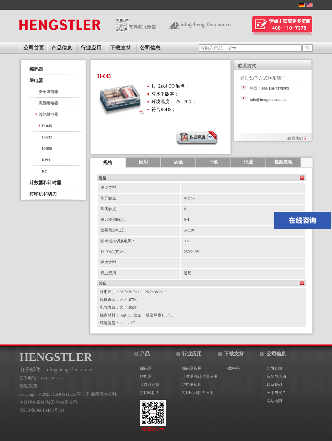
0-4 (186, 219)
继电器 (36, 80)
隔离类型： (110, 262)
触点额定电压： (114, 251)
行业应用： (110, 273)
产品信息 (61, 48)
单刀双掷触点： (114, 219)
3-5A (188, 241)
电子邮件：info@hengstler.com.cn (56, 369)
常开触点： (110, 198)
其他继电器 (48, 114)
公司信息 (150, 48)
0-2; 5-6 (190, 198)
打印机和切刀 (43, 194)
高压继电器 (48, 103)
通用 (188, 273)
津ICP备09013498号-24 (41, 410)
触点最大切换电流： (118, 241)
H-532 (47, 137)
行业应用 (91, 48)
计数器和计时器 (45, 182)
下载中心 (232, 368)
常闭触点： (110, 209)
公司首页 (33, 48)
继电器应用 (192, 384)
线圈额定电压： (114, 230)
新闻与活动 (276, 376)
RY (44, 171)
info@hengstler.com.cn (205, 24)
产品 (145, 353)
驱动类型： (110, 187)
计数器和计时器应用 (199, 376)
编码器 (36, 69)
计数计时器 (150, 384)
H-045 (47, 126)
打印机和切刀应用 (197, 392)
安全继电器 (48, 91)
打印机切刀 (150, 392)
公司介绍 (274, 368)
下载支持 (120, 48)
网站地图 (274, 401)
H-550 (47, 148)
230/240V (191, 251)
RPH (46, 160)
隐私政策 (28, 386)
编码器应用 (192, 368)
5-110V (190, 230)
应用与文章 (276, 392)
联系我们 (295, 138)
